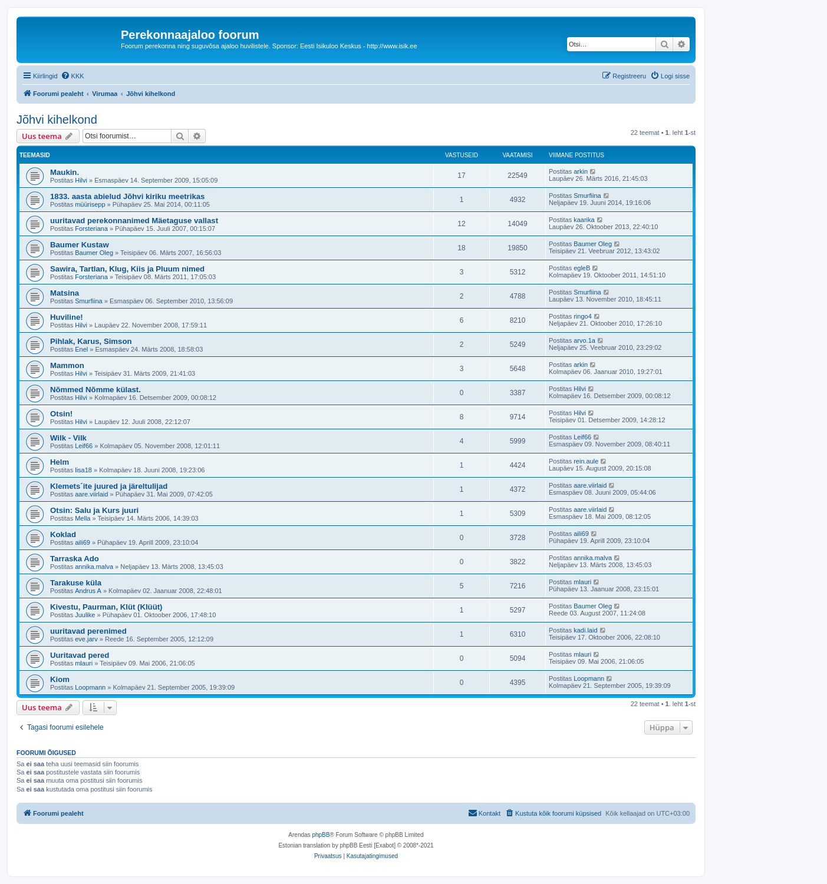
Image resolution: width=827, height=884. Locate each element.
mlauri (582, 581)
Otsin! (61, 413)
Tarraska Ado (74, 558)
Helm (59, 462)
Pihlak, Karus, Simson (91, 341)
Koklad (63, 534)
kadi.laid (585, 630)
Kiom (60, 679)
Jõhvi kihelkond (57, 119)
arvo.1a (584, 340)
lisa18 (83, 470)
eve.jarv (86, 639)
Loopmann (90, 687)
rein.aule (586, 461)
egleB (582, 268)
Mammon (67, 365)
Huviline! (66, 317)
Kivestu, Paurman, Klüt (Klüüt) (106, 606)
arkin (581, 171)
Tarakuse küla (75, 582)
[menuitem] (72, 76)
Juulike (85, 614)
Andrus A (88, 590)
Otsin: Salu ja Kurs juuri (94, 510)
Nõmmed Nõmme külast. (95, 389)
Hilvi (81, 180)
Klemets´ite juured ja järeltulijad (108, 486)
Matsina (64, 293)
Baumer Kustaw (79, 244)
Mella (82, 518)
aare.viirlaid (91, 494)
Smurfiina (587, 195)
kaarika (584, 219)
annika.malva (94, 566)
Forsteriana (91, 228)
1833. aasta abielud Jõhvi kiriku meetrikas (127, 196)
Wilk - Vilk (68, 437)
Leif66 (84, 445)
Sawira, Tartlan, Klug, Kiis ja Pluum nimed (127, 268)
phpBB (321, 835)
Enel (81, 349)
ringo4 (583, 316)
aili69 (82, 542)
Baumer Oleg (94, 252)
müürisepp (90, 204)
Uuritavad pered (79, 655)
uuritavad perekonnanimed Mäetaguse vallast (134, 220)
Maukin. (64, 172)
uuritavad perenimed (88, 631)
